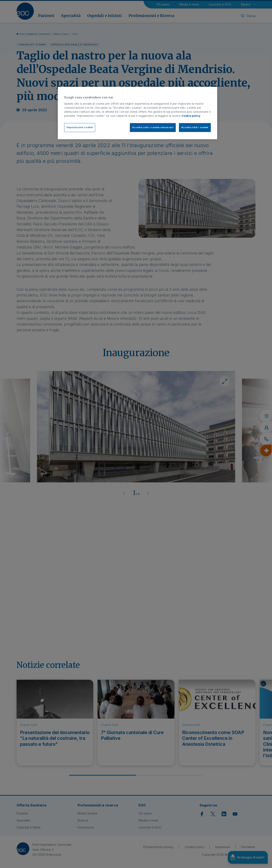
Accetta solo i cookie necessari (152, 127)
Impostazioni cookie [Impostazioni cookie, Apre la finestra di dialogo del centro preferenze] (80, 127)
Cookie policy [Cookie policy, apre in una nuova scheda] (190, 115)
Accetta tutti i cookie (194, 127)
